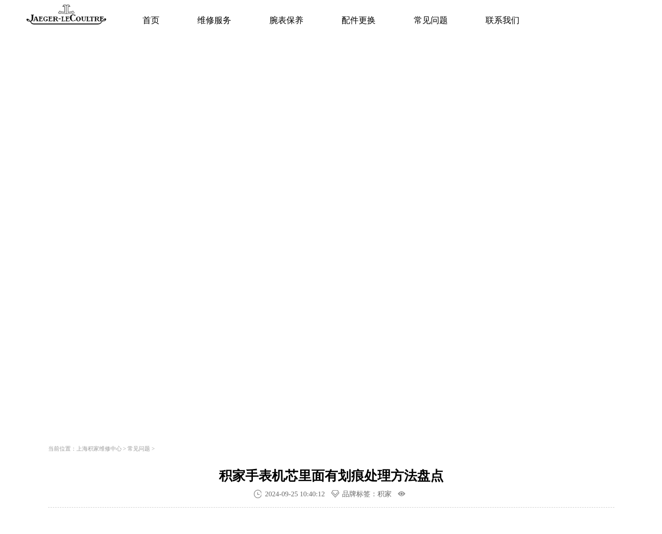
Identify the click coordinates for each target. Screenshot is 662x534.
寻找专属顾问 (187, 307)
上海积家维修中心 (99, 448)
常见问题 (431, 20)
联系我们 (503, 20)
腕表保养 (286, 20)
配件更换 (359, 20)
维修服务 (214, 20)
